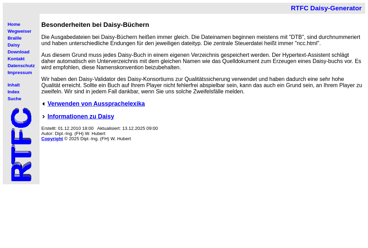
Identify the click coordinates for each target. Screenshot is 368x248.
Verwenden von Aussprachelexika (96, 103)
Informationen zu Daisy (81, 116)
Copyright (52, 138)
